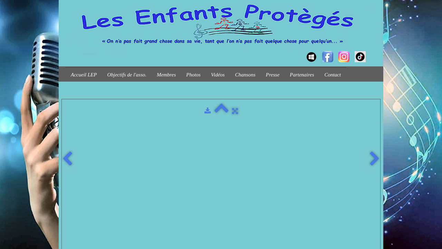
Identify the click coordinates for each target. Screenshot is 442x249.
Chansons (245, 74)
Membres (166, 74)
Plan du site (137, 131)
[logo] (68, 50)
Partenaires (302, 74)
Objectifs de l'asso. (126, 74)
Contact (333, 74)
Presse (272, 74)
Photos (193, 74)
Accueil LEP (84, 74)
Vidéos (218, 74)
